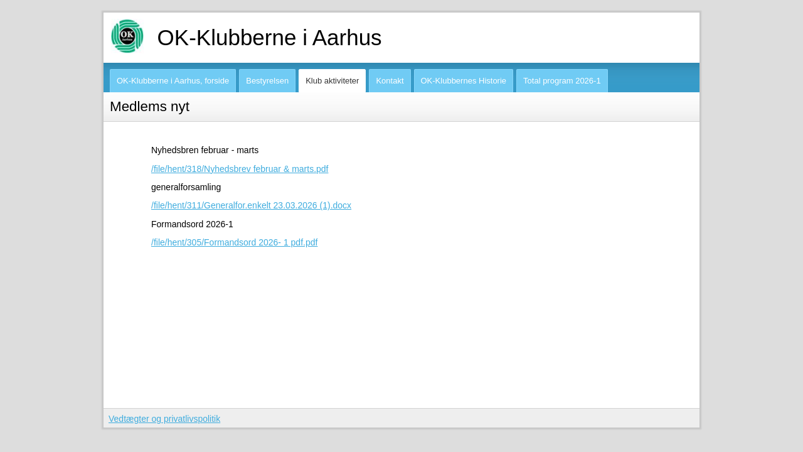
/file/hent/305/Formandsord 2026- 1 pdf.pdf (234, 242)
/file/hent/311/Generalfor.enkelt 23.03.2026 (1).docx (251, 205)
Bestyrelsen (267, 80)
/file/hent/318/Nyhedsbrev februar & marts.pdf (239, 169)
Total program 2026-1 (562, 80)
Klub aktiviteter (332, 80)
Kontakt (389, 80)
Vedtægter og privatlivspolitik (164, 419)
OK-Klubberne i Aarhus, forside (173, 80)
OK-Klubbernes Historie (464, 80)
